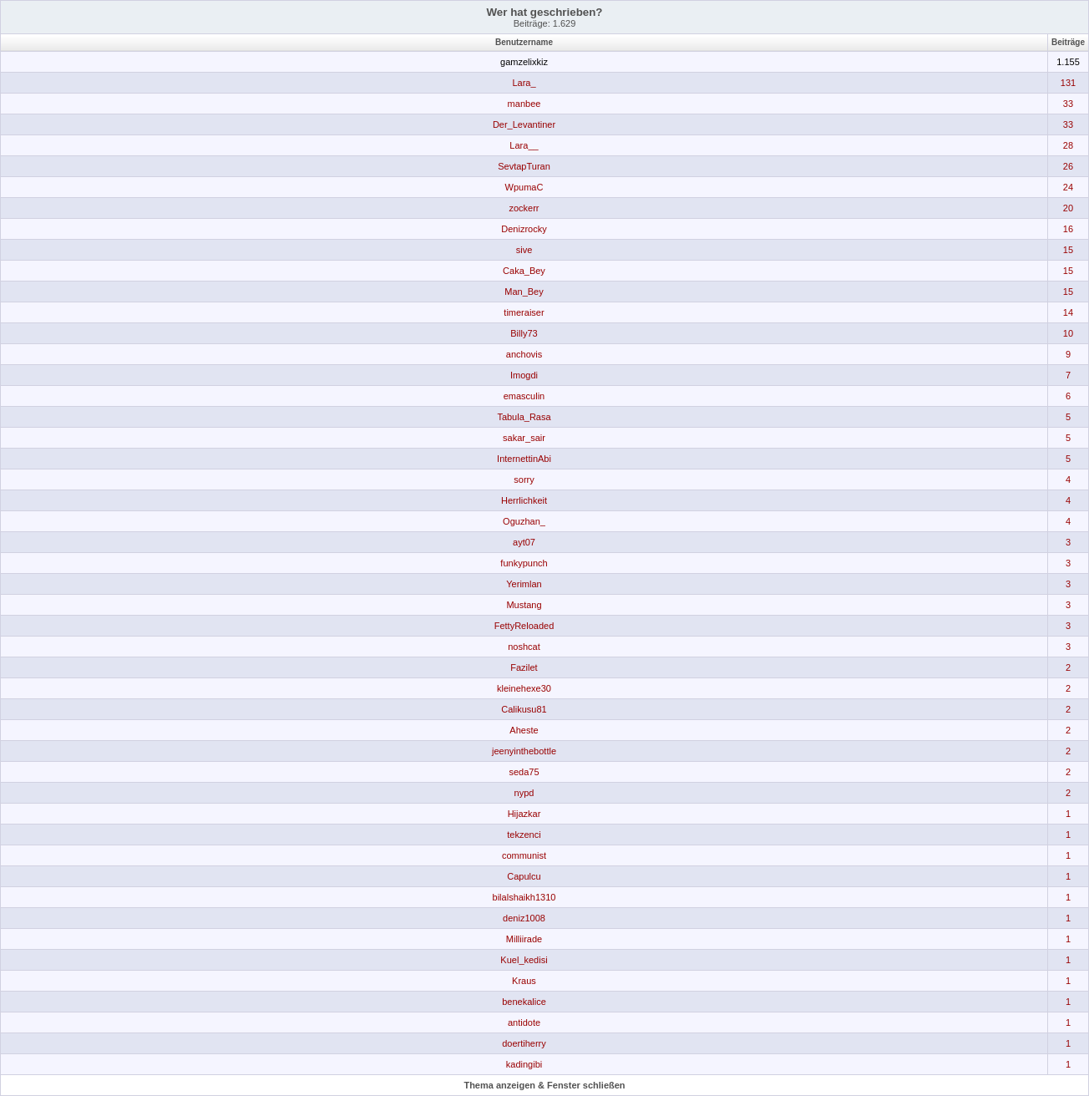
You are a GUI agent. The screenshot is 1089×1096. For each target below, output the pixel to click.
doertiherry (524, 1043)
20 (1068, 208)
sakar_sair (524, 438)
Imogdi (524, 375)
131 (1068, 83)
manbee (524, 104)
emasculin (524, 396)
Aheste (523, 730)
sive (524, 250)
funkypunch (523, 563)
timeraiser (524, 312)
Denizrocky (523, 229)
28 (1068, 145)
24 (1068, 187)
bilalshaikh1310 (524, 897)
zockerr (524, 208)
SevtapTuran (524, 166)
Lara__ (523, 145)
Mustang (523, 605)
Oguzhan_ (524, 521)
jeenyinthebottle (524, 751)
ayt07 (524, 542)
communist (524, 855)
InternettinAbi (524, 459)
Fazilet (523, 667)
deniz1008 (524, 918)
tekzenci (523, 835)
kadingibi (524, 1064)
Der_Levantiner (524, 124)
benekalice (524, 1002)
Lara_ (523, 83)
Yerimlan (523, 584)
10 (1068, 333)
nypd (524, 793)
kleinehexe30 (524, 688)
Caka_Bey (524, 271)
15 (1068, 250)
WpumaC (524, 187)
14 (1068, 312)
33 (1068, 104)
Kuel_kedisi (523, 960)
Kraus (524, 981)
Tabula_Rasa (523, 417)
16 (1068, 229)
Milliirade (524, 939)
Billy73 (523, 333)
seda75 (524, 772)
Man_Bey (523, 292)
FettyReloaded (524, 626)
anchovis (524, 354)
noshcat (524, 647)
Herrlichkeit (524, 500)
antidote (524, 1022)
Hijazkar (524, 814)
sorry (524, 479)
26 (1068, 166)
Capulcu (523, 876)
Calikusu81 (523, 709)
